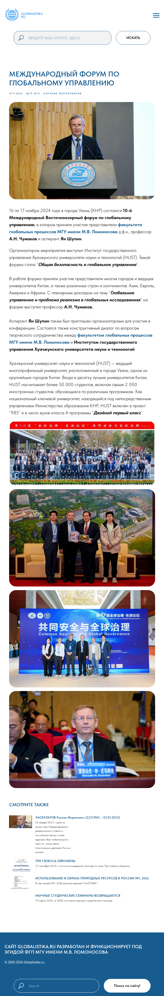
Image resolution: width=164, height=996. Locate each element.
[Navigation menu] (156, 15)
